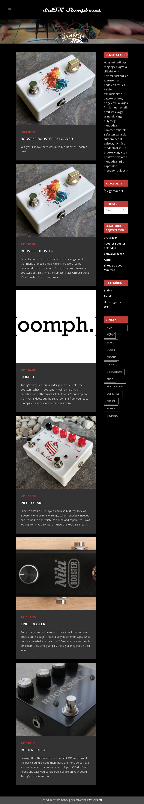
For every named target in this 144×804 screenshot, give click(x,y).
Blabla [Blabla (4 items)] (111, 342)
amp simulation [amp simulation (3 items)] (114, 328)
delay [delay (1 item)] (110, 364)
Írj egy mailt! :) (113, 191)
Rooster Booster (37, 250)
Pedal (107, 296)
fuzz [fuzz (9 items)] (110, 379)
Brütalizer (110, 237)
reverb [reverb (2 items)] (111, 408)
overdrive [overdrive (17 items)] (113, 393)
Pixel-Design (94, 800)
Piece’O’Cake (32, 502)
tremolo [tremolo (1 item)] (112, 415)
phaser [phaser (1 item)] (111, 401)
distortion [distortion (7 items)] (114, 371)
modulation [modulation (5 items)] (115, 386)
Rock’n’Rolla (33, 750)
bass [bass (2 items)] (110, 335)
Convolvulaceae (114, 254)
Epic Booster (33, 624)
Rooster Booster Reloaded (47, 138)
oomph (27, 376)
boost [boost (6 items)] (111, 350)
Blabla (108, 290)
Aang (107, 259)
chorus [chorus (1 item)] (111, 357)
